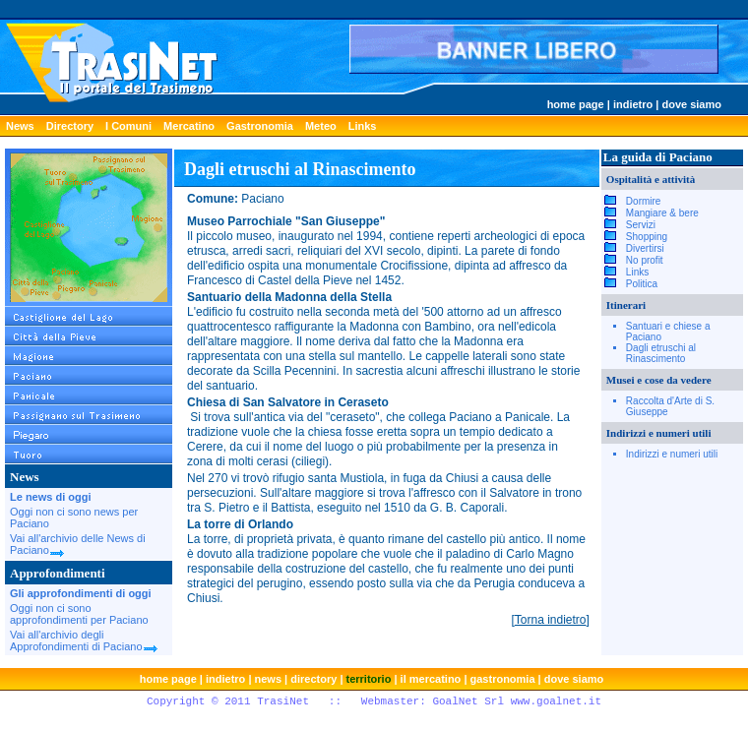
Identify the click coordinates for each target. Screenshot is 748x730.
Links (362, 126)
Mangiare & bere (662, 213)
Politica (641, 283)
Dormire (643, 201)
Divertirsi (645, 248)
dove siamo (691, 104)
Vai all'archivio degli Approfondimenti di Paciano (84, 640)
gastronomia (502, 679)
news (268, 679)
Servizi (640, 224)
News (20, 126)
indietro (633, 104)
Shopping (646, 236)
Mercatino (189, 126)
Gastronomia (259, 126)
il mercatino (431, 679)
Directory (70, 126)
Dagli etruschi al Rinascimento (661, 353)
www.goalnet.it (556, 701)
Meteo (321, 126)
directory (313, 679)
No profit (644, 260)
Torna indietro (551, 620)
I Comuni (128, 126)
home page (575, 104)
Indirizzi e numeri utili (671, 454)
